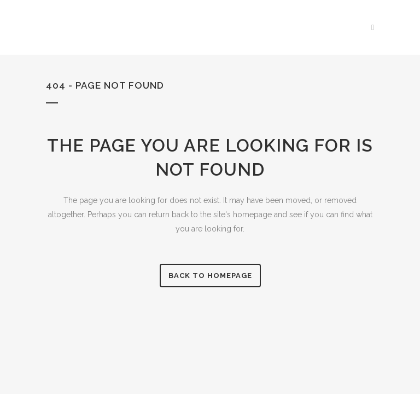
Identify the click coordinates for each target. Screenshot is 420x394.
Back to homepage (210, 275)
